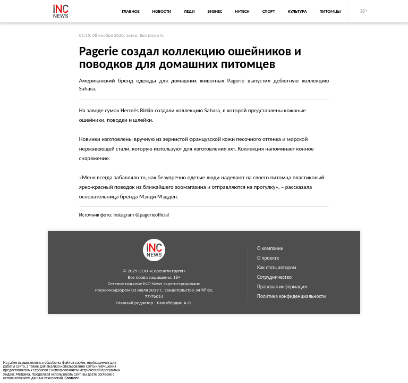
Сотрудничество (274, 277)
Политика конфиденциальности (291, 296)
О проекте (268, 258)
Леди (189, 11)
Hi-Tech (242, 11)
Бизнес (214, 11)
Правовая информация (282, 287)
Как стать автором (276, 267)
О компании (270, 248)
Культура (297, 11)
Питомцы (330, 11)
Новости (161, 11)
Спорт (268, 11)
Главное (130, 11)
